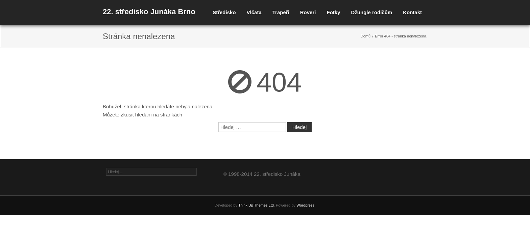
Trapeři (280, 12)
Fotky (333, 12)
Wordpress (305, 205)
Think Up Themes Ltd (256, 205)
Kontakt (412, 12)
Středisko (224, 12)
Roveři (308, 12)
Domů (365, 36)
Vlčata (254, 12)
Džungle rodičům (371, 12)
